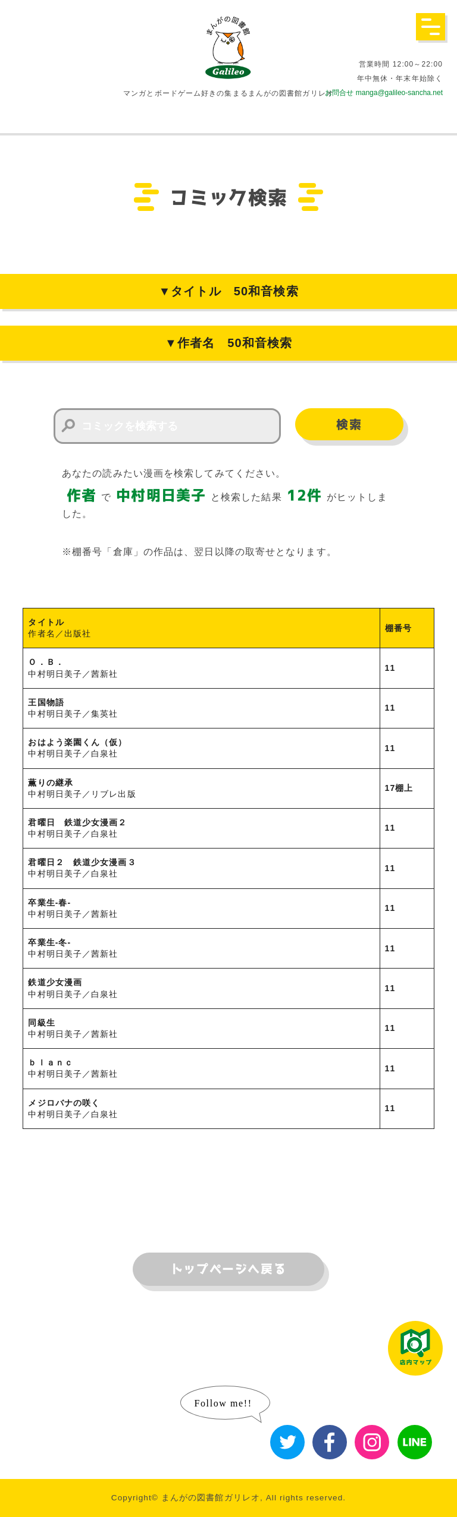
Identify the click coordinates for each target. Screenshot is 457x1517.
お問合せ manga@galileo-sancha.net (384, 93)
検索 (349, 425)
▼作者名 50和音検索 (228, 342)
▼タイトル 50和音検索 (228, 291)
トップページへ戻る (228, 1269)
